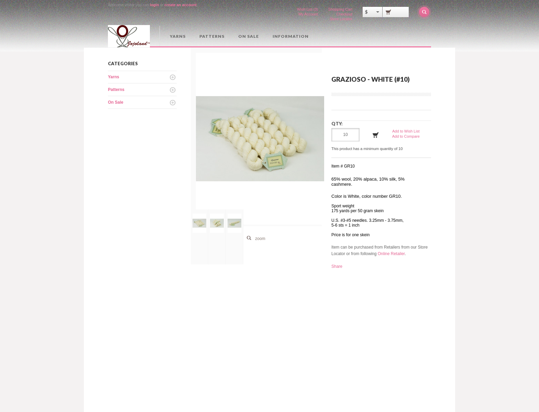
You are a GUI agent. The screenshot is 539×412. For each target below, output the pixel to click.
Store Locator (341, 19)
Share (336, 266)
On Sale (248, 36)
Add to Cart (375, 135)
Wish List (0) (307, 9)
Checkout (344, 14)
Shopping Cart (340, 9)
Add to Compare (406, 136)
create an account (180, 5)
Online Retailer (391, 253)
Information (291, 36)
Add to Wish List (405, 131)
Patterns (211, 36)
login (154, 5)
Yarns (178, 36)
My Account (308, 14)
